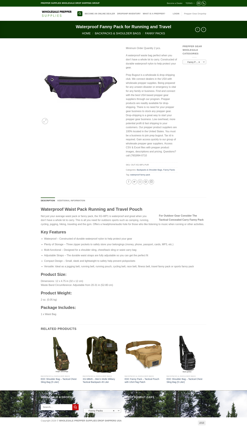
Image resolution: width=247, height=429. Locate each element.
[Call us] (203, 3)
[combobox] (194, 62)
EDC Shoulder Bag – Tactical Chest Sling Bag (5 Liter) (59, 380)
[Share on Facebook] (128, 181)
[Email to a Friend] (140, 181)
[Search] (79, 13)
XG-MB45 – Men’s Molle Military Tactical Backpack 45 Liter (99, 380)
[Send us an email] (198, 3)
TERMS (190, 3)
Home (86, 33)
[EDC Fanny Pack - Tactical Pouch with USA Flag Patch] (144, 354)
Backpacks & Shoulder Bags (118, 33)
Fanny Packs (155, 33)
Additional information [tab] (71, 200)
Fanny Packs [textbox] (193, 62)
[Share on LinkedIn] (151, 181)
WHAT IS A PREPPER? (154, 13)
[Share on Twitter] (134, 181)
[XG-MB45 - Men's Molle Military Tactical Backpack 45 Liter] (102, 354)
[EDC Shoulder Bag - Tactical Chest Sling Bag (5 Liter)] (60, 354)
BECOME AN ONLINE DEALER (100, 13)
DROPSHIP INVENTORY (129, 13)
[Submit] (75, 407)
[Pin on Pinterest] (145, 181)
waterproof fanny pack (140, 175)
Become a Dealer (175, 3)
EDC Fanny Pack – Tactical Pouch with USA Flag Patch (142, 380)
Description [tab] (48, 200)
